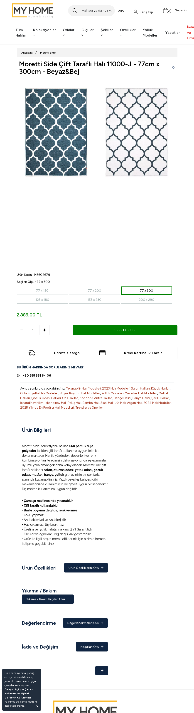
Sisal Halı (107, 403)
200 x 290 (146, 300)
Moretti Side (48, 52)
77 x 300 (146, 291)
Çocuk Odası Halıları (46, 398)
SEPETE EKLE (125, 330)
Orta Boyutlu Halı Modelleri (39, 393)
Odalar (68, 32)
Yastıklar (172, 32)
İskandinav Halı (55, 403)
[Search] (91, 10)
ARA (121, 10)
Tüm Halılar (20, 32)
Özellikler (128, 32)
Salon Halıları (140, 388)
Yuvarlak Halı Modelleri (141, 393)
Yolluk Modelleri (150, 32)
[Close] (37, 706)
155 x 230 (94, 300)
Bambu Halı (91, 403)
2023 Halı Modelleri (116, 388)
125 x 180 (42, 300)
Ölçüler (87, 32)
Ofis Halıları (70, 398)
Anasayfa (26, 52)
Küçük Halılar (160, 388)
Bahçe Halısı (122, 398)
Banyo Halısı (141, 398)
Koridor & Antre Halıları (96, 398)
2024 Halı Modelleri (157, 403)
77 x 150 (42, 291)
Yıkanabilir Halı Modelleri (83, 388)
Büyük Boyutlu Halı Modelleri (80, 393)
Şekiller (107, 32)
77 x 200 (94, 291)
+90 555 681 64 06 (36, 375)
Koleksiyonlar (44, 32)
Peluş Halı (74, 403)
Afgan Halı (134, 403)
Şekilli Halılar (160, 398)
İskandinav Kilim (31, 403)
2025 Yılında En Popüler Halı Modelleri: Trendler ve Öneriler (61, 408)
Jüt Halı (120, 403)
